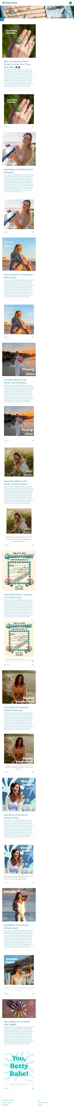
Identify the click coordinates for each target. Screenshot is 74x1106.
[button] (2, 19)
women (9, 85)
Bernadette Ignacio (9, 385)
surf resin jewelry (18, 80)
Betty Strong (7, 72)
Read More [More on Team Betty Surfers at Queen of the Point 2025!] (6, 664)
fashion (8, 74)
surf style (24, 80)
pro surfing (29, 77)
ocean (11, 77)
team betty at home (24, 81)
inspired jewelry (25, 74)
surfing (9, 81)
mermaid (25, 75)
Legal (39, 1100)
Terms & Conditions (7, 1102)
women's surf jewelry (17, 86)
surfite (12, 81)
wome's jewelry (25, 188)
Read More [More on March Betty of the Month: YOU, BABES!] (6, 1088)
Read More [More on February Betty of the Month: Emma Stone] (6, 337)
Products (6, 78)
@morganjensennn (11, 879)
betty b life (29, 71)
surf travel (29, 80)
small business (29, 78)
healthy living (18, 74)
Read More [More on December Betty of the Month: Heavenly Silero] (6, 440)
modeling (29, 75)
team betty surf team (14, 83)
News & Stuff (7, 77)
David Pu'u (28, 178)
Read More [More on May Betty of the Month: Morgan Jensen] (6, 882)
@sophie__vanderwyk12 (25, 767)
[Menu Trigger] (70, 3)
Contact (40, 1104)
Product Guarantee (43, 1102)
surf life (11, 80)
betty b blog (24, 71)
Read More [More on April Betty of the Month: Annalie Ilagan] (6, 993)
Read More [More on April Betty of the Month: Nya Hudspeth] (6, 232)
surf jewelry (6, 80)
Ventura (21, 83)
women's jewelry (8, 86)
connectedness (13, 72)
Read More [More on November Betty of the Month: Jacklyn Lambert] (6, 545)
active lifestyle (25, 69)
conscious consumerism (23, 72)
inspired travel (30, 179)
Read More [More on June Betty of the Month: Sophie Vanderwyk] (6, 772)
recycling (11, 78)
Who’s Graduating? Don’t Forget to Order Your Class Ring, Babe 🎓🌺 (17, 64)
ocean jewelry (17, 77)
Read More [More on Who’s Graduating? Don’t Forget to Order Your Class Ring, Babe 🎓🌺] (6, 126)
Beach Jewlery (13, 71)
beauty (19, 71)
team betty (17, 81)
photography (23, 77)
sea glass (15, 78)
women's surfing (26, 86)
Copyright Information (7, 1100)
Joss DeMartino (9, 69)
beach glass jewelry (8, 386)
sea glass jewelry (21, 78)
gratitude (12, 74)
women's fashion (15, 85)
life (8, 75)
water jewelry (26, 83)
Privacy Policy (5, 1104)
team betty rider (26, 187)
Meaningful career (18, 75)
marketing (11, 75)
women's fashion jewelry (25, 85)
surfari (5, 81)
